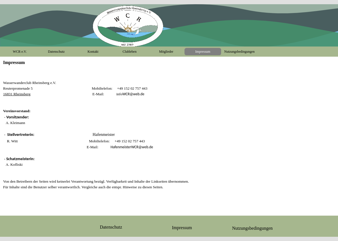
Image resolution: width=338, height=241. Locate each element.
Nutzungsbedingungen (239, 52)
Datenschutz (56, 52)
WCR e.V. (20, 52)
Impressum (202, 52)
